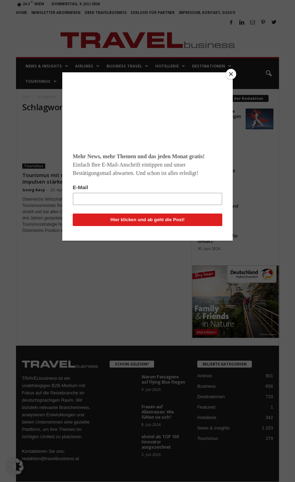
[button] (15, 466)
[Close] (231, 74)
